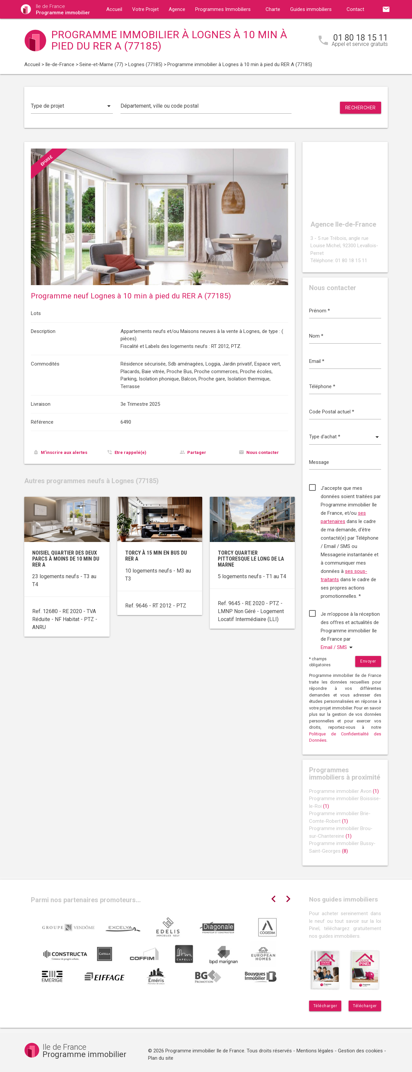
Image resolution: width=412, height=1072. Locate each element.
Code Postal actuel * (331, 412)
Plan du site (160, 1058)
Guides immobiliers (311, 9)
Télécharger (325, 1006)
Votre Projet (145, 9)
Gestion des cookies (360, 1051)
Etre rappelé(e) (130, 452)
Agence (177, 9)
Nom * (316, 336)
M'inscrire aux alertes (64, 452)
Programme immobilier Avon (344, 791)
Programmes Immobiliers (223, 9)
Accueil (114, 9)
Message (319, 462)
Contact (355, 9)
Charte (273, 9)
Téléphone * (322, 386)
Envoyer (368, 661)
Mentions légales (314, 1051)
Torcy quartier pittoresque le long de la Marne (251, 559)
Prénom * (319, 311)
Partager (196, 452)
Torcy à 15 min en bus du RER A (156, 556)
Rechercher (360, 107)
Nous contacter (262, 452)
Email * (316, 361)
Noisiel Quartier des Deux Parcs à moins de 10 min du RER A (65, 559)
